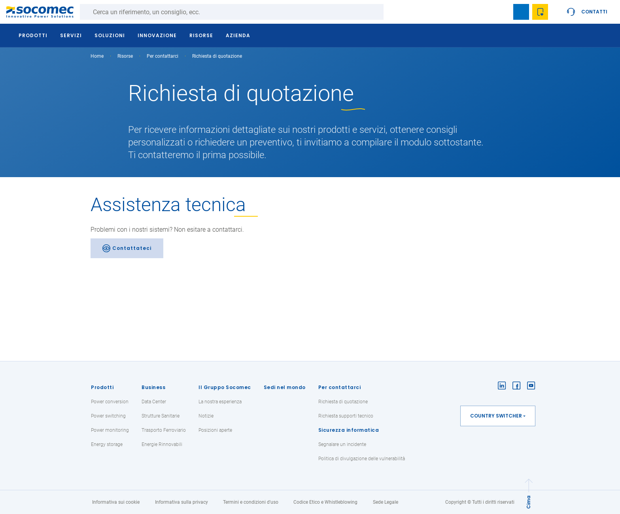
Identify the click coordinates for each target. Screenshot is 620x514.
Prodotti (102, 387)
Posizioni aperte (215, 430)
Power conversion (110, 401)
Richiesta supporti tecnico (345, 416)
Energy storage (107, 444)
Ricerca (391, 12)
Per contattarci (339, 387)
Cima (528, 502)
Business (153, 387)
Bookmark (521, 12)
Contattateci (131, 248)
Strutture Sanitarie (161, 416)
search (502, 12)
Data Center (154, 401)
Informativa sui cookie (116, 502)
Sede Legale (385, 502)
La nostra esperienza (220, 401)
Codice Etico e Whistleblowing (325, 502)
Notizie (206, 416)
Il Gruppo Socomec (224, 387)
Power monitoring (110, 430)
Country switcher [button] (496, 415)
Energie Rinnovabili (162, 444)
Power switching (108, 416)
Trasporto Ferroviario (164, 430)
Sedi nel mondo (285, 387)
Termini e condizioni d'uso (250, 502)
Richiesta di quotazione (343, 401)
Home (97, 56)
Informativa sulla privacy (181, 502)
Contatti (594, 11)
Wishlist (540, 12)
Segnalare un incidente (342, 444)
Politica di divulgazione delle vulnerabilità (361, 458)
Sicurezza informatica (348, 430)
